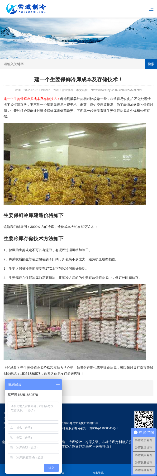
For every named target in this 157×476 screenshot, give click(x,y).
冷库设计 (75, 442)
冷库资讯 (98, 470)
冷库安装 (92, 442)
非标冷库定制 (112, 442)
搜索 (151, 64)
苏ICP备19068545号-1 (104, 428)
